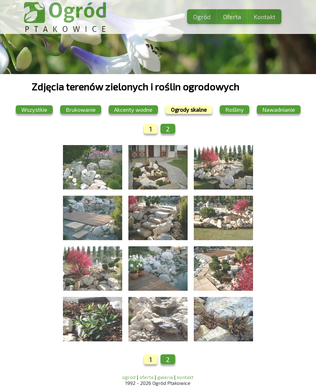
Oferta (232, 16)
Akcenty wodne (133, 109)
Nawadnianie (278, 109)
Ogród (201, 16)
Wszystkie (34, 109)
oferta (146, 377)
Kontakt (264, 16)
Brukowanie (81, 109)
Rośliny (234, 109)
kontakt (185, 377)
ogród (129, 377)
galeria (165, 377)
